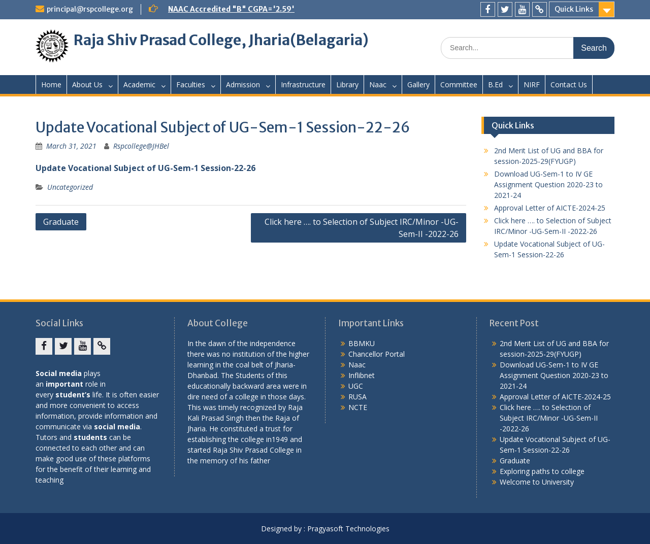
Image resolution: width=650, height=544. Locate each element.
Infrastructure (303, 84)
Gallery (418, 84)
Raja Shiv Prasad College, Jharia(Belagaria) (221, 40)
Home (51, 84)
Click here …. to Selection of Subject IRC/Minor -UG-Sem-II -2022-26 (362, 228)
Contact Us (568, 84)
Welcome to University (537, 482)
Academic (139, 84)
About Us (87, 84)
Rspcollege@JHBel (141, 146)
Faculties (190, 84)
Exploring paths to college (542, 471)
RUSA (357, 396)
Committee (458, 84)
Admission (243, 84)
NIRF (532, 84)
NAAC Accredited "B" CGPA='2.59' (231, 9)
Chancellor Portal (376, 354)
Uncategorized (70, 187)
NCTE (357, 407)
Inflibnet (361, 375)
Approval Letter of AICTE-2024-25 (549, 208)
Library (347, 84)
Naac (377, 84)
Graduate (61, 221)
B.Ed (495, 84)
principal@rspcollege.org (90, 9)
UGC (355, 386)
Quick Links (574, 9)
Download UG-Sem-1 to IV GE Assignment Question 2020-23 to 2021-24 (548, 184)
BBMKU (361, 343)
